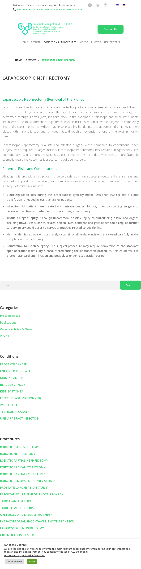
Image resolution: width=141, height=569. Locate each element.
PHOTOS (96, 42)
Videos (4, 336)
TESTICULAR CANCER (14, 412)
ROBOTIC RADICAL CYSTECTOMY (22, 467)
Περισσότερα (112, 42)
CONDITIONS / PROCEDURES (60, 42)
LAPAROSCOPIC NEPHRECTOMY (22, 528)
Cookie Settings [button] (14, 561)
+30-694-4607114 (27, 9)
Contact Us (110, 29)
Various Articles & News (16, 329)
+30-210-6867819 (71, 9)
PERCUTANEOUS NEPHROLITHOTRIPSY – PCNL (32, 494)
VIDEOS (84, 42)
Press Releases (10, 316)
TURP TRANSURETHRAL (16, 501)
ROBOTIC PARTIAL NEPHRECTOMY (24, 460)
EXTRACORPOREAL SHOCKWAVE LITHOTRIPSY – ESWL (37, 521)
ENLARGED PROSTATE (15, 371)
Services (31, 60)
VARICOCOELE (9, 405)
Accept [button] (32, 561)
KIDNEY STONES (11, 391)
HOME (24, 42)
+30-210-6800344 (49, 9)
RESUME (35, 42)
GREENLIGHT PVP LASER (17, 535)
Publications (8, 322)
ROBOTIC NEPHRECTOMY (17, 454)
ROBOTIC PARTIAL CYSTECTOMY (22, 474)
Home (18, 60)
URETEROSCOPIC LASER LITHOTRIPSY (26, 514)
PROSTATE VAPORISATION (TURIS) (24, 487)
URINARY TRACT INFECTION (19, 418)
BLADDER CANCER (12, 385)
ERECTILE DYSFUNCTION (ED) (20, 398)
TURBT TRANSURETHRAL (17, 508)
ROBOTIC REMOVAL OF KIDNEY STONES (28, 481)
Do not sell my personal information (24, 555)
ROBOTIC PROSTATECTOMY (19, 447)
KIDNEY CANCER (11, 378)
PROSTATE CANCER (13, 364)
